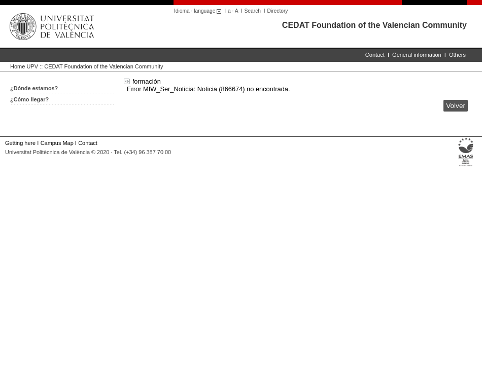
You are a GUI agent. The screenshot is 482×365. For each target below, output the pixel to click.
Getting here (20, 143)
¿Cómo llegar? (29, 99)
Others (457, 55)
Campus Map (57, 143)
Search (253, 11)
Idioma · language (199, 11)
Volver (455, 106)
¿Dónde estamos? (34, 88)
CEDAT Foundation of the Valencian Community (374, 25)
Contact (375, 55)
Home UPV (24, 66)
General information (416, 55)
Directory (277, 11)
